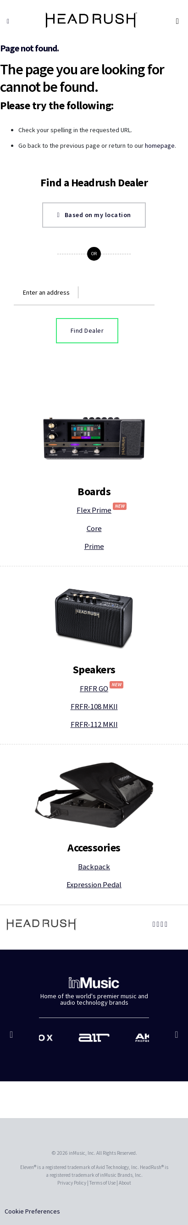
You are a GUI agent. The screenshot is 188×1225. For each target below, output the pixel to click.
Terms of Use (102, 1183)
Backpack (94, 866)
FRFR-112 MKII (94, 724)
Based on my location (94, 215)
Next (175, 1039)
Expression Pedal (94, 884)
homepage (160, 145)
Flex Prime (102, 509)
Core (94, 528)
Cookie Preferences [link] (32, 1211)
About (125, 1183)
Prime (94, 546)
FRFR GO (101, 688)
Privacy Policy (71, 1183)
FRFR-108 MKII (94, 706)
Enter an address (46, 292)
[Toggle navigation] (177, 21)
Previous (12, 1039)
